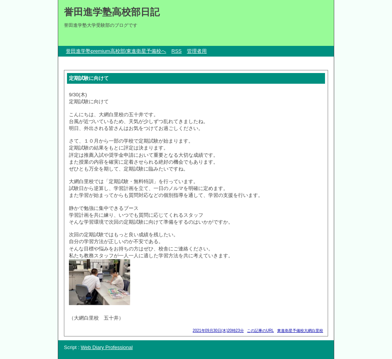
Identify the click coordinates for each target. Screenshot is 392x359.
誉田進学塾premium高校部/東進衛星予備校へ (116, 51)
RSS (177, 51)
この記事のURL (260, 330)
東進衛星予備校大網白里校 (300, 330)
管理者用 (197, 51)
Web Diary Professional (107, 347)
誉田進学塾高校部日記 (112, 11)
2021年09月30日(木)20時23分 (218, 330)
